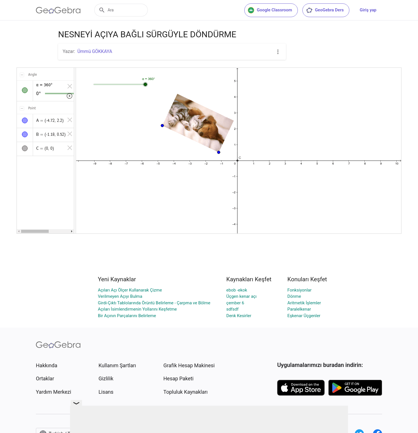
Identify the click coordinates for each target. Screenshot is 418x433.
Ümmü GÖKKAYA (94, 51)
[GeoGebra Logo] (58, 10)
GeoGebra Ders (325, 10)
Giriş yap (368, 10)
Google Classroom (270, 10)
